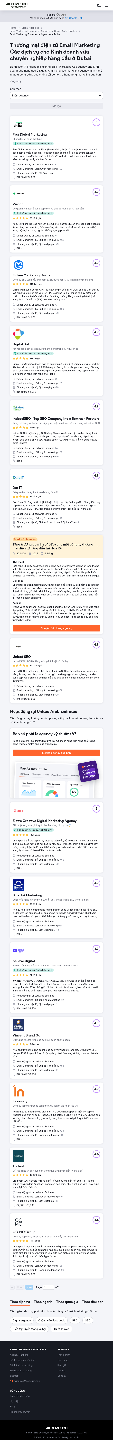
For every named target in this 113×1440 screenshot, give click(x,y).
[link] (99, 5)
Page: (39, 1287)
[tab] (20, 1302)
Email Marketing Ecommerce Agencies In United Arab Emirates (43, 31)
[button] (56, 95)
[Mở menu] (106, 5)
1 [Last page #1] (58, 1287)
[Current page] (48, 1287)
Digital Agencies (30, 27)
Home (13, 27)
